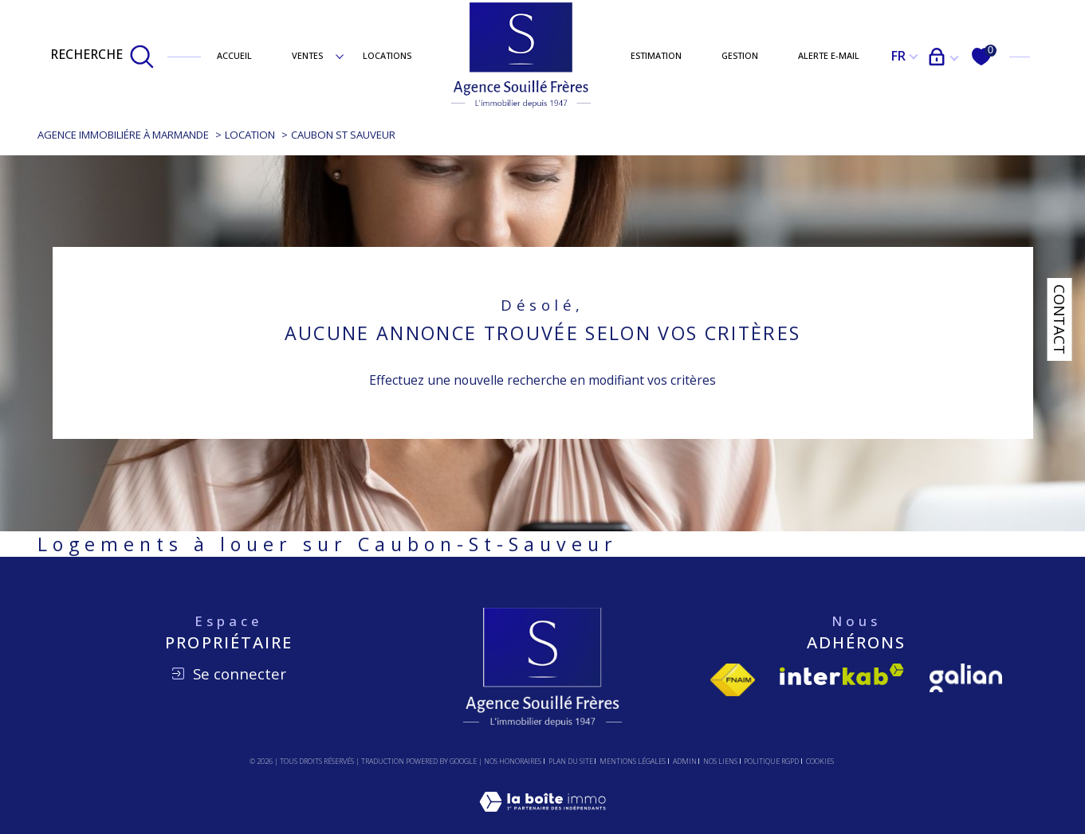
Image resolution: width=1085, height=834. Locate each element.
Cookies (820, 761)
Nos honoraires (512, 761)
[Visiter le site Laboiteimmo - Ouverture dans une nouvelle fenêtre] (542, 819)
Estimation (656, 55)
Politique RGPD (771, 761)
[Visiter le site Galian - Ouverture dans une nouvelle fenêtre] (966, 678)
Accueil (234, 55)
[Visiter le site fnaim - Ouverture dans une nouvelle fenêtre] (732, 680)
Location (250, 134)
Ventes (307, 55)
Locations (387, 55)
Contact (1060, 319)
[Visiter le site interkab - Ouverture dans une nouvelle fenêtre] (842, 674)
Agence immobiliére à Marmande (123, 134)
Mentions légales (633, 761)
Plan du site (570, 761)
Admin (685, 761)
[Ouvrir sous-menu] (339, 55)
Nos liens (720, 761)
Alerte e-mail (828, 55)
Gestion (739, 55)
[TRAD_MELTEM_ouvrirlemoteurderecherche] (102, 56)
